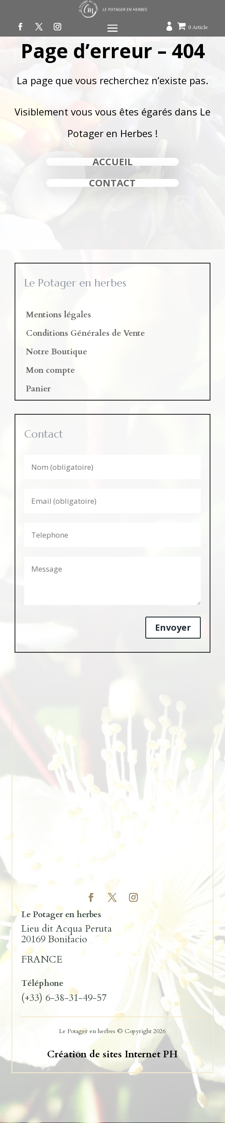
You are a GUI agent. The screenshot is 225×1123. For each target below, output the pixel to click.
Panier (38, 390)
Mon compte (50, 371)
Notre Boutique (56, 353)
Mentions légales (58, 316)
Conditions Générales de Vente (85, 334)
